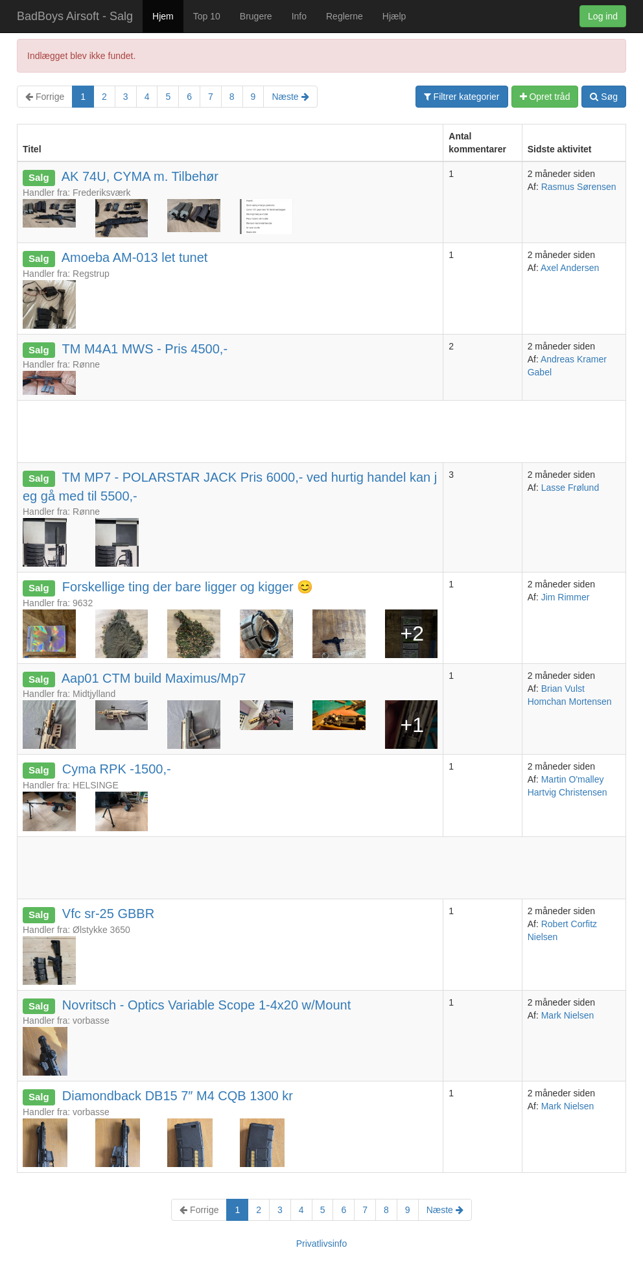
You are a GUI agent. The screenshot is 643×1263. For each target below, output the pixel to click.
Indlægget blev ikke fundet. (81, 56)
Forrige (44, 96)
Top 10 (206, 16)
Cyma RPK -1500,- (116, 769)
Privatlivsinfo (321, 1243)
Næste (290, 96)
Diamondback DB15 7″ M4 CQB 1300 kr (177, 1096)
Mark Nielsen (567, 1015)
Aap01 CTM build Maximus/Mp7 (154, 678)
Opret (545, 96)
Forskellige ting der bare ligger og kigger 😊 (187, 587)
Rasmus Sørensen (578, 187)
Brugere (256, 16)
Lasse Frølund (570, 487)
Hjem (163, 16)
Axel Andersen (570, 268)
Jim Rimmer (565, 597)
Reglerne (344, 16)
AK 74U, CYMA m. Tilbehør (140, 176)
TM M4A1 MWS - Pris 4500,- (145, 349)
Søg (604, 96)
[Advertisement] (253, 430)
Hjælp (394, 16)
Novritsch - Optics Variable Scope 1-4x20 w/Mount (206, 1005)
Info (299, 16)
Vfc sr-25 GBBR (108, 913)
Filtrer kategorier (462, 96)
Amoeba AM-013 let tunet (135, 257)
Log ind (603, 16)
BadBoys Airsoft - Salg (75, 16)
